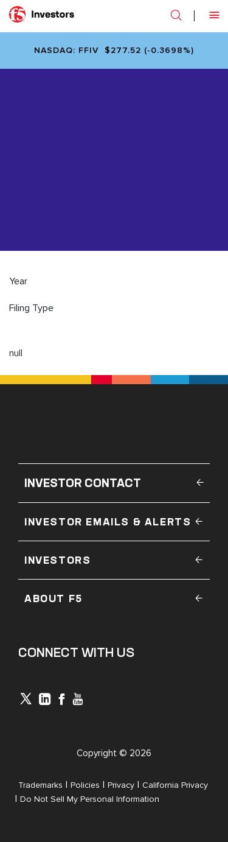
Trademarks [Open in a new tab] (40, 785)
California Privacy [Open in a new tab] (175, 785)
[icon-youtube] (78, 700)
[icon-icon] (25, 701)
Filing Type (31, 308)
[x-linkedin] (45, 700)
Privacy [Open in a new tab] (121, 785)
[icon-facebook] (61, 700)
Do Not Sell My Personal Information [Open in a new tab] (89, 799)
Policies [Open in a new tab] (85, 785)
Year (18, 281)
